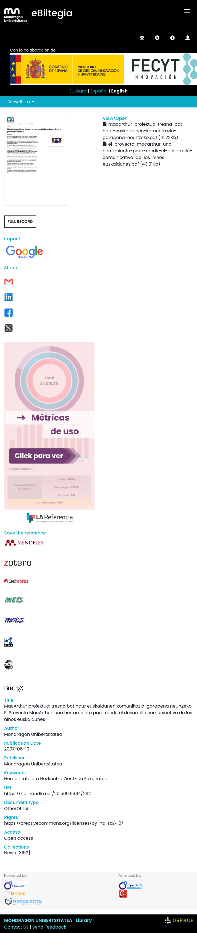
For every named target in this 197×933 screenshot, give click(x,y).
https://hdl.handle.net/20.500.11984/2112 (47, 793)
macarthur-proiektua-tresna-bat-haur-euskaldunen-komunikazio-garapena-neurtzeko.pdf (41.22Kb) (144, 131)
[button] (157, 38)
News (10, 853)
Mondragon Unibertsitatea (33, 734)
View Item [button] (21, 102)
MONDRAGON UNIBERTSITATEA (38, 920)
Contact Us (16, 927)
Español (99, 91)
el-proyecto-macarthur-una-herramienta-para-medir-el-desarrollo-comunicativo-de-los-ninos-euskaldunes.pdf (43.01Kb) (147, 154)
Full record (20, 221)
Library (84, 920)
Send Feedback (49, 927)
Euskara (78, 91)
